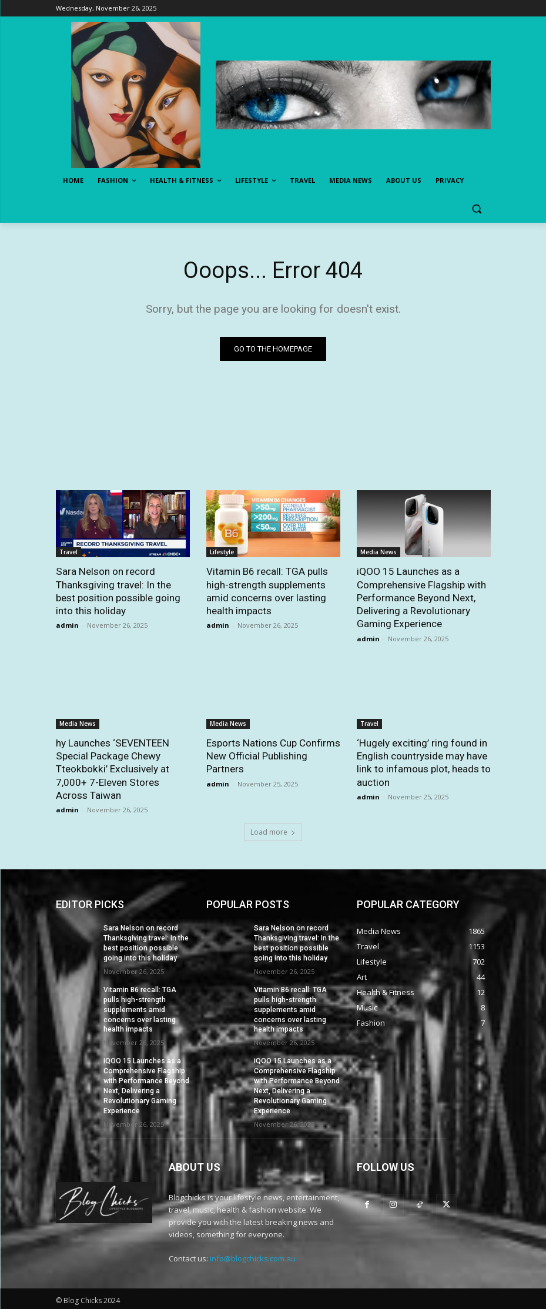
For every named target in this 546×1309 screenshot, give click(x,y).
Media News (378, 552)
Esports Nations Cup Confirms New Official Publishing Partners (273, 755)
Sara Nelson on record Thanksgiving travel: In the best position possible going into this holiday (118, 590)
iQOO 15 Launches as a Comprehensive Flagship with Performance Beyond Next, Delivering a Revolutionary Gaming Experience (421, 597)
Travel (68, 552)
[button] (477, 209)
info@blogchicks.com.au (253, 1256)
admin (67, 625)
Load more (273, 831)
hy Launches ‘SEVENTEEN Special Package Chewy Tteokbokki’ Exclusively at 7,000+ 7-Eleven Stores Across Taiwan (112, 768)
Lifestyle (222, 552)
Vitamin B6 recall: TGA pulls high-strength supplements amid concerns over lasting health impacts (267, 590)
